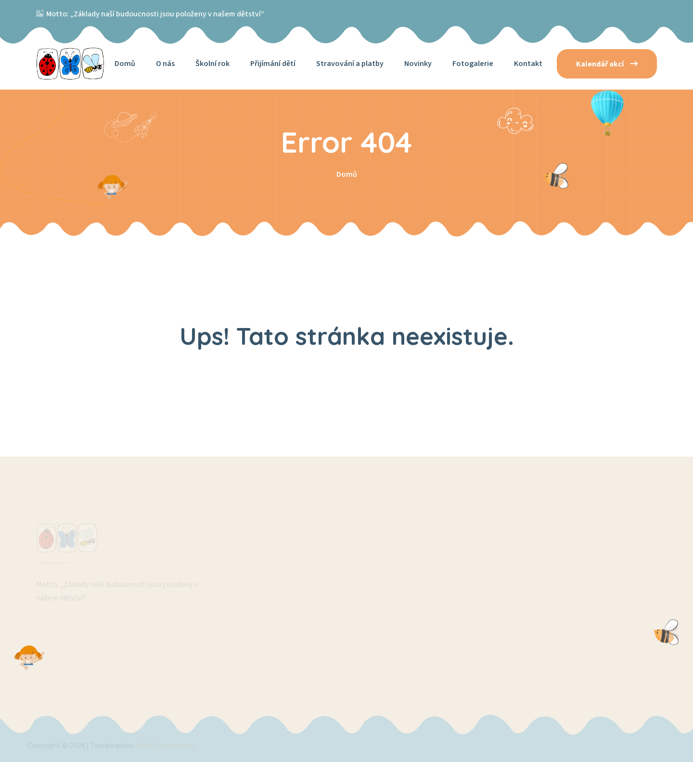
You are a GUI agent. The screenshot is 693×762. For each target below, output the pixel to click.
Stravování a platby (350, 63)
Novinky (418, 63)
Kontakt (528, 63)
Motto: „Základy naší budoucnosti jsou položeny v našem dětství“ (155, 14)
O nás (165, 63)
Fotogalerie (472, 63)
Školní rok (212, 63)
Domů (125, 63)
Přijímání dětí (272, 63)
